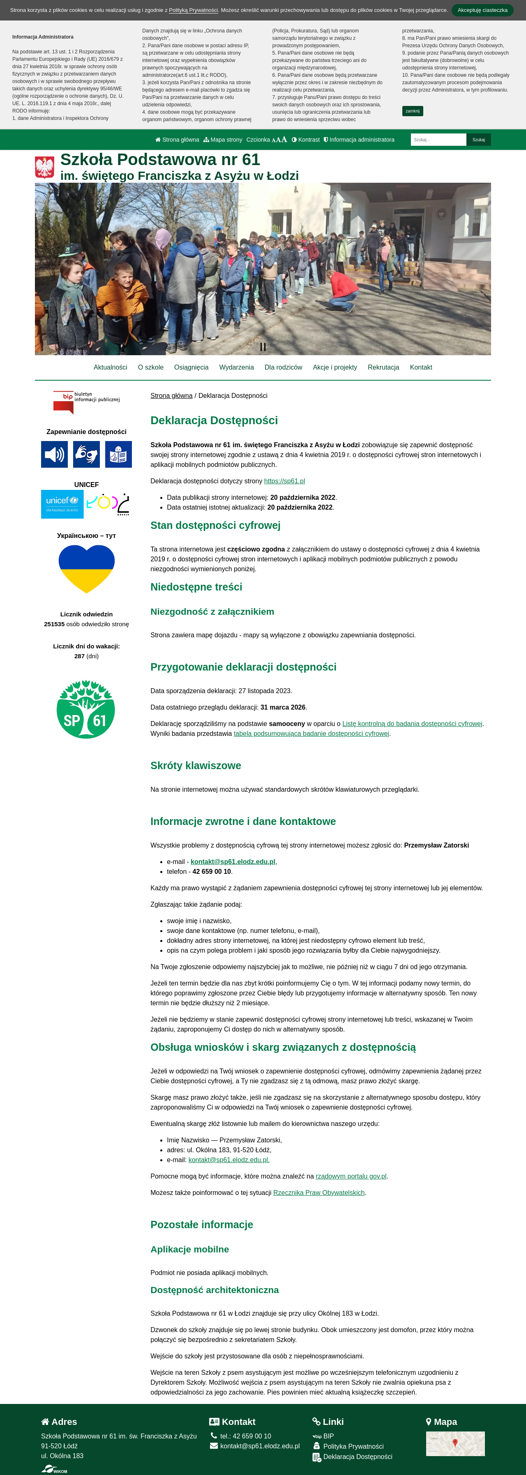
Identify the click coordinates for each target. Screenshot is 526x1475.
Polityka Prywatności (348, 1446)
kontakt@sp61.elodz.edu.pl (233, 861)
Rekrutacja (383, 367)
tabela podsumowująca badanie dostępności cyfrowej (311, 733)
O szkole (151, 367)
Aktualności (110, 367)
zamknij (413, 111)
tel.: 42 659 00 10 (240, 1436)
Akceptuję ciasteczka (483, 10)
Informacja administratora (359, 139)
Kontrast (306, 139)
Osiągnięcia (191, 367)
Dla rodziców (283, 367)
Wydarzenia (236, 367)
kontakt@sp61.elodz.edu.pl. (229, 1159)
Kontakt (421, 367)
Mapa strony (222, 139)
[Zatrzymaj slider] (263, 347)
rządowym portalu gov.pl (351, 1176)
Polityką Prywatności (193, 10)
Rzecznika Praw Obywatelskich (319, 1192)
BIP (323, 1436)
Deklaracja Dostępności (352, 1457)
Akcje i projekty (335, 367)
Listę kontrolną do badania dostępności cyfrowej (412, 723)
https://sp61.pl (284, 481)
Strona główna (177, 139)
